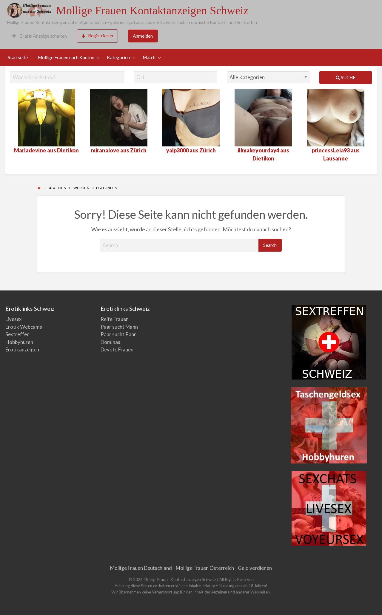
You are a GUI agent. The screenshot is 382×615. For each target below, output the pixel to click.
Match (149, 57)
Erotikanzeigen (22, 349)
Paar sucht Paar (118, 334)
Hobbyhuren (19, 342)
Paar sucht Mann (119, 327)
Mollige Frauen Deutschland (141, 568)
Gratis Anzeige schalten (39, 36)
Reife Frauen (115, 319)
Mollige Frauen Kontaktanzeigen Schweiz (152, 10)
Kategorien (118, 57)
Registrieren (97, 36)
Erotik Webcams (23, 327)
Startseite (18, 57)
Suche (345, 77)
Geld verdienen (255, 568)
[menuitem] (39, 36)
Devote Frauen (117, 349)
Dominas (110, 342)
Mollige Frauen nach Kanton (66, 57)
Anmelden (143, 36)
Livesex (13, 319)
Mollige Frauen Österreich (205, 568)
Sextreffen (17, 334)
